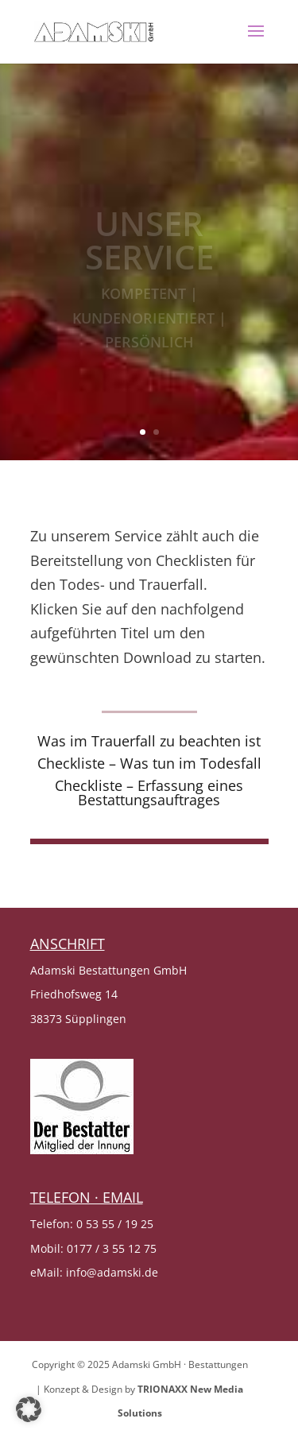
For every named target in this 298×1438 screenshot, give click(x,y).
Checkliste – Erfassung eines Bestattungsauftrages (149, 792)
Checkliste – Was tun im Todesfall (149, 763)
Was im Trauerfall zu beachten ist (149, 740)
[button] (28, 1409)
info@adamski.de (112, 1272)
